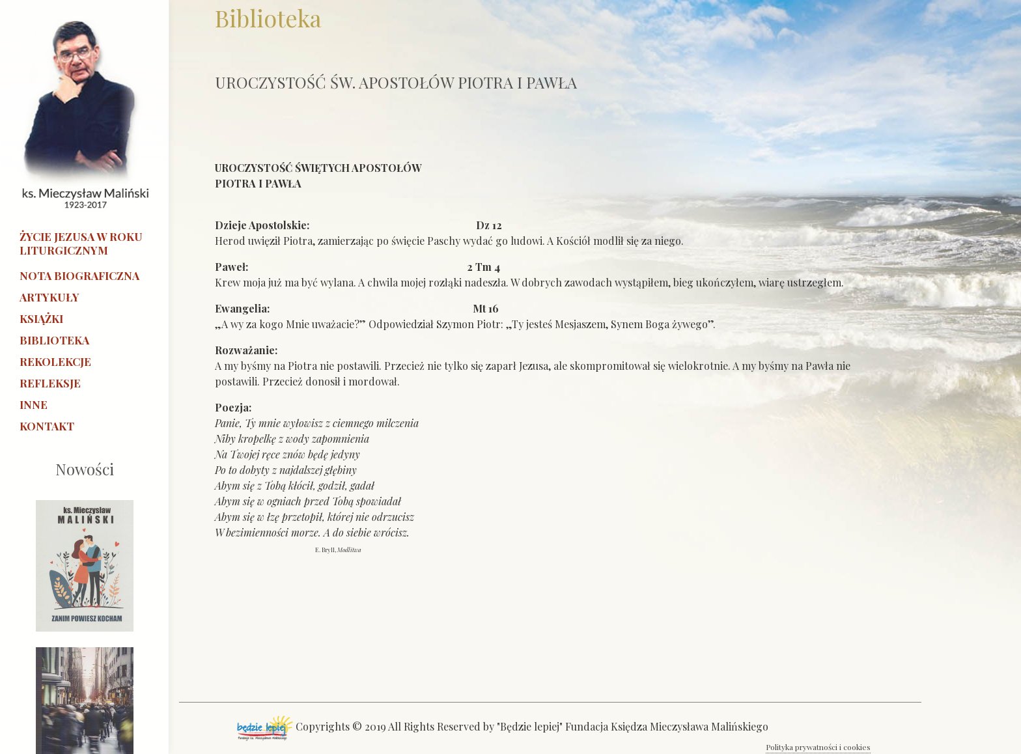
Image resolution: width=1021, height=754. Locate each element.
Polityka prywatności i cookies (818, 747)
